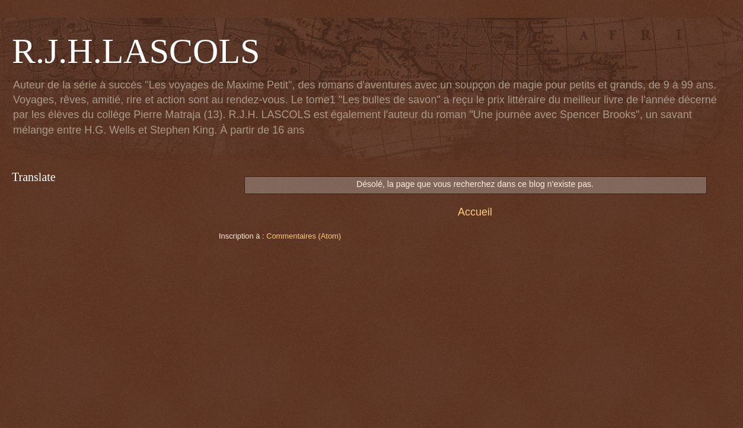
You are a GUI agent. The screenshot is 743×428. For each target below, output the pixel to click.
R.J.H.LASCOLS (136, 51)
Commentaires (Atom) (303, 236)
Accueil (475, 212)
